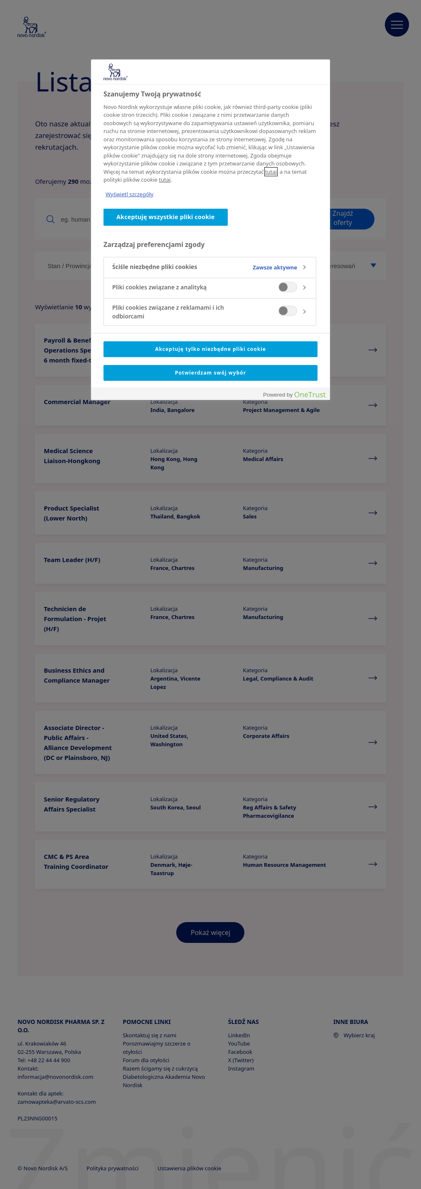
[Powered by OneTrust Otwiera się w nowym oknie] (294, 395)
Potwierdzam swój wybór (210, 372)
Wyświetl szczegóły (129, 194)
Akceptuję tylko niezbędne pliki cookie (210, 349)
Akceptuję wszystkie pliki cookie (165, 217)
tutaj (271, 171)
